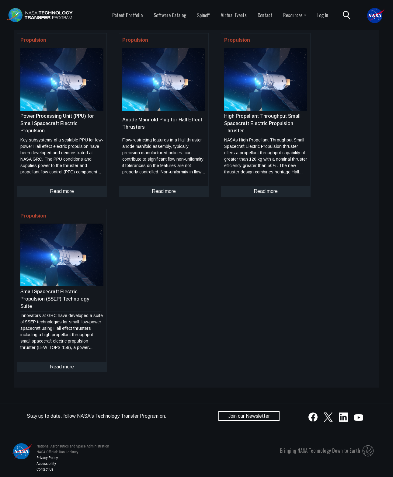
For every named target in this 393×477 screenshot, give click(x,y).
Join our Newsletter (249, 416)
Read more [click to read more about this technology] (62, 191)
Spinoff (203, 15)
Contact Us (45, 469)
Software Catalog (170, 15)
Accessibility (46, 463)
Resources (293, 15)
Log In (322, 15)
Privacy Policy (47, 457)
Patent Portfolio (127, 15)
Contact (265, 15)
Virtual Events (234, 15)
